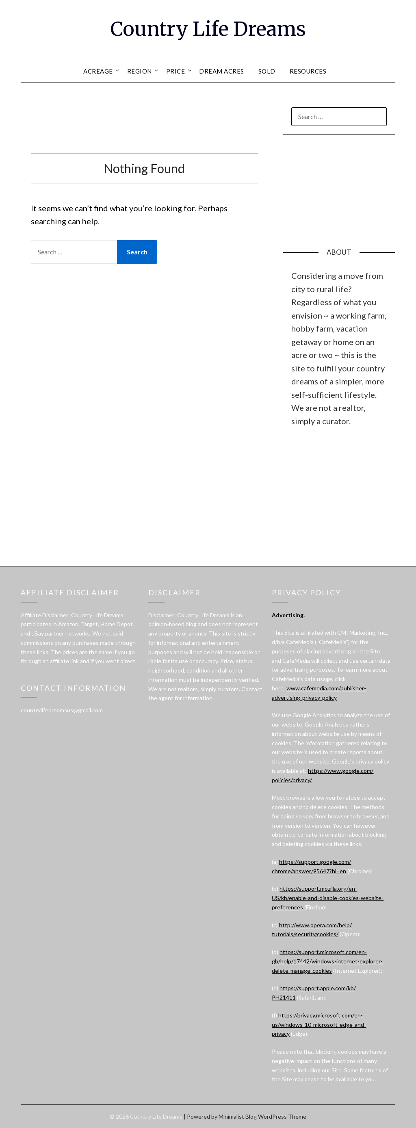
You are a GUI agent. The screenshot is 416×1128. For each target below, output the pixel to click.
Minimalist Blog (238, 1116)
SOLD (266, 71)
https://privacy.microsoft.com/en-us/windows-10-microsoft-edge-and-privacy (319, 1024)
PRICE (175, 71)
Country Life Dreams (208, 29)
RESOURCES (308, 71)
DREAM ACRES (221, 71)
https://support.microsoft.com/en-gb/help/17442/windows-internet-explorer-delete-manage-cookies (327, 961)
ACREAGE (98, 71)
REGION (139, 71)
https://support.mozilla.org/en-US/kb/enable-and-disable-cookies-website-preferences (328, 898)
